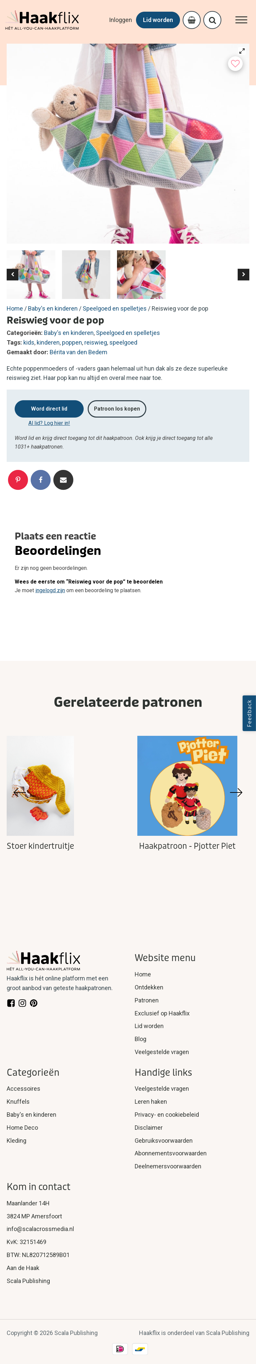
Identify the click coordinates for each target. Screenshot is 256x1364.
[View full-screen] (242, 51)
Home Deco (22, 1127)
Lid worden (158, 19)
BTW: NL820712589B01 (38, 1254)
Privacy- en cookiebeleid (167, 1114)
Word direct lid (49, 409)
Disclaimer (149, 1127)
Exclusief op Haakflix (162, 1013)
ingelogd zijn (50, 590)
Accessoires (23, 1088)
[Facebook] (41, 480)
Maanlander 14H (28, 1203)
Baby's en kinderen (53, 308)
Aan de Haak (23, 1267)
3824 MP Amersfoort (34, 1216)
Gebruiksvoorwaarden (164, 1140)
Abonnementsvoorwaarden (171, 1153)
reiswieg (95, 342)
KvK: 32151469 (26, 1241)
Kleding (16, 1140)
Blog (140, 1038)
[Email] (63, 480)
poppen (72, 342)
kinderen (48, 342)
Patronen (147, 1000)
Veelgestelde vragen (162, 1051)
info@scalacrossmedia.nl (40, 1228)
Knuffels (18, 1101)
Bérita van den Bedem (78, 352)
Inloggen (120, 19)
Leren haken (151, 1101)
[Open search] (212, 20)
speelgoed (123, 342)
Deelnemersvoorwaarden (168, 1166)
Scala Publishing (28, 1280)
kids (28, 342)
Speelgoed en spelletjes (115, 308)
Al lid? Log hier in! (49, 423)
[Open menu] (241, 20)
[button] (12, 274)
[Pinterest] (18, 480)
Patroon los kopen (117, 409)
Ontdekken (149, 987)
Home (15, 308)
